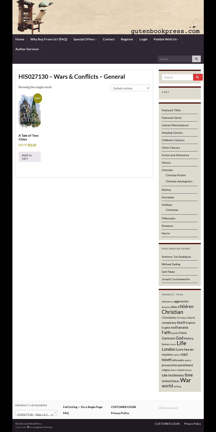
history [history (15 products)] (189, 338)
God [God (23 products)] (179, 337)
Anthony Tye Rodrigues (176, 256)
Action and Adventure (175, 155)
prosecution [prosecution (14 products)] (170, 365)
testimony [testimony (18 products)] (176, 375)
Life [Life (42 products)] (181, 343)
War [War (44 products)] (185, 379)
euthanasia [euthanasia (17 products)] (179, 327)
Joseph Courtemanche (176, 279)
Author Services (27, 49)
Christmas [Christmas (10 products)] (182, 317)
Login (143, 39)
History (166, 162)
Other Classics (171, 147)
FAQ (66, 413)
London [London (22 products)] (168, 349)
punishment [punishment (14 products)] (185, 365)
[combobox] (36, 413)
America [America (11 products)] (166, 307)
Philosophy (168, 218)
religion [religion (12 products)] (166, 370)
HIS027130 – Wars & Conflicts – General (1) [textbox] (37, 414)
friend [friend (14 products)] (182, 333)
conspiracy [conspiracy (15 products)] (169, 322)
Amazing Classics (172, 132)
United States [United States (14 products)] (171, 381)
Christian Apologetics (179, 181)
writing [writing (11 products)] (177, 386)
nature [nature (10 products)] (176, 354)
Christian (167, 170)
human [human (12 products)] (165, 344)
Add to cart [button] (27, 156)
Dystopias (168, 197)
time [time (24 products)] (188, 374)
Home (19, 39)
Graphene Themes (43, 427)
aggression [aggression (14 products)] (181, 301)
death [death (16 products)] (181, 322)
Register (127, 39)
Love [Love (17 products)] (179, 349)
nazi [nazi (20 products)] (184, 354)
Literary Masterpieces (175, 125)
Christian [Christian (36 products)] (172, 312)
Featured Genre (171, 117)
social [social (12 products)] (180, 370)
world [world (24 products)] (167, 385)
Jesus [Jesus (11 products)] (173, 344)
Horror (166, 233)
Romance (167, 225)
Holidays (167, 204)
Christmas (172, 209)
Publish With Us (166, 39)
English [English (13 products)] (166, 327)
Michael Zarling (171, 264)
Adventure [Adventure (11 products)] (167, 301)
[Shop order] (130, 88)
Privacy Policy (120, 413)
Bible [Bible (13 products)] (174, 307)
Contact (109, 39)
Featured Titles (171, 110)
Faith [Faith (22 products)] (166, 332)
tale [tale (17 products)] (165, 375)
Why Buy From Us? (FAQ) (48, 39)
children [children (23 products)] (186, 306)
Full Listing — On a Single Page (83, 407)
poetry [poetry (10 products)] (188, 360)
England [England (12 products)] (190, 322)
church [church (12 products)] (191, 317)
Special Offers (85, 39)
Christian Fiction (176, 175)
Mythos (166, 189)
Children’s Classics (173, 140)
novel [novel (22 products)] (167, 359)
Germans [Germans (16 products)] (168, 338)
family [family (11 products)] (174, 333)
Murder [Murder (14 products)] (189, 349)
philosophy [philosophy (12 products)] (178, 360)
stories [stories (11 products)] (188, 370)
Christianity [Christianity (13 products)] (169, 317)
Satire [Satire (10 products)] (174, 370)
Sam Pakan (168, 271)
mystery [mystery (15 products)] (167, 354)
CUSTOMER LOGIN (123, 407)
